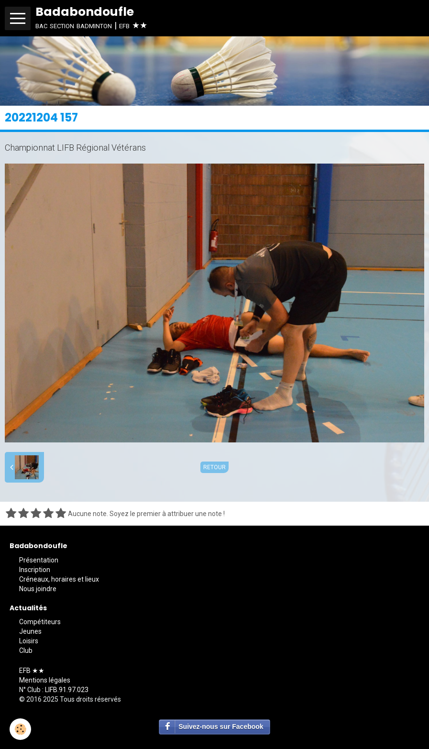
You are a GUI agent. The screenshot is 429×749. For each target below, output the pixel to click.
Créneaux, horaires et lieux (59, 579)
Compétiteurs (40, 622)
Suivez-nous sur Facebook (220, 726)
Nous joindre (37, 589)
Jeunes (30, 631)
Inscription (34, 569)
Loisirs (28, 641)
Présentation (38, 560)
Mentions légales (44, 680)
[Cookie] (20, 729)
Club (26, 650)
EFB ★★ (31, 670)
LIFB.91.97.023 (66, 690)
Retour (214, 467)
